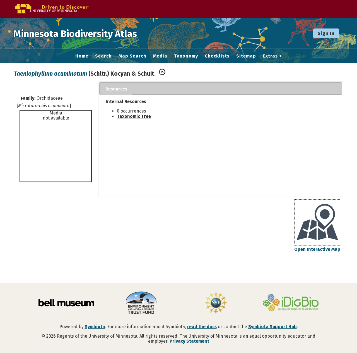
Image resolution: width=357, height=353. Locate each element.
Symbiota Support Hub (272, 326)
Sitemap (246, 56)
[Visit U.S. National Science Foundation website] (216, 303)
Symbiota (95, 326)
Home (81, 56)
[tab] (116, 89)
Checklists (217, 56)
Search (103, 56)
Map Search (132, 56)
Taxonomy (186, 56)
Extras (270, 56)
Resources (116, 89)
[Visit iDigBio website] (290, 303)
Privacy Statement (189, 341)
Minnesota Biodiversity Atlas (86, 33)
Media (160, 56)
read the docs (202, 326)
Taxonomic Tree (134, 116)
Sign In (326, 33)
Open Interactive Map (317, 249)
